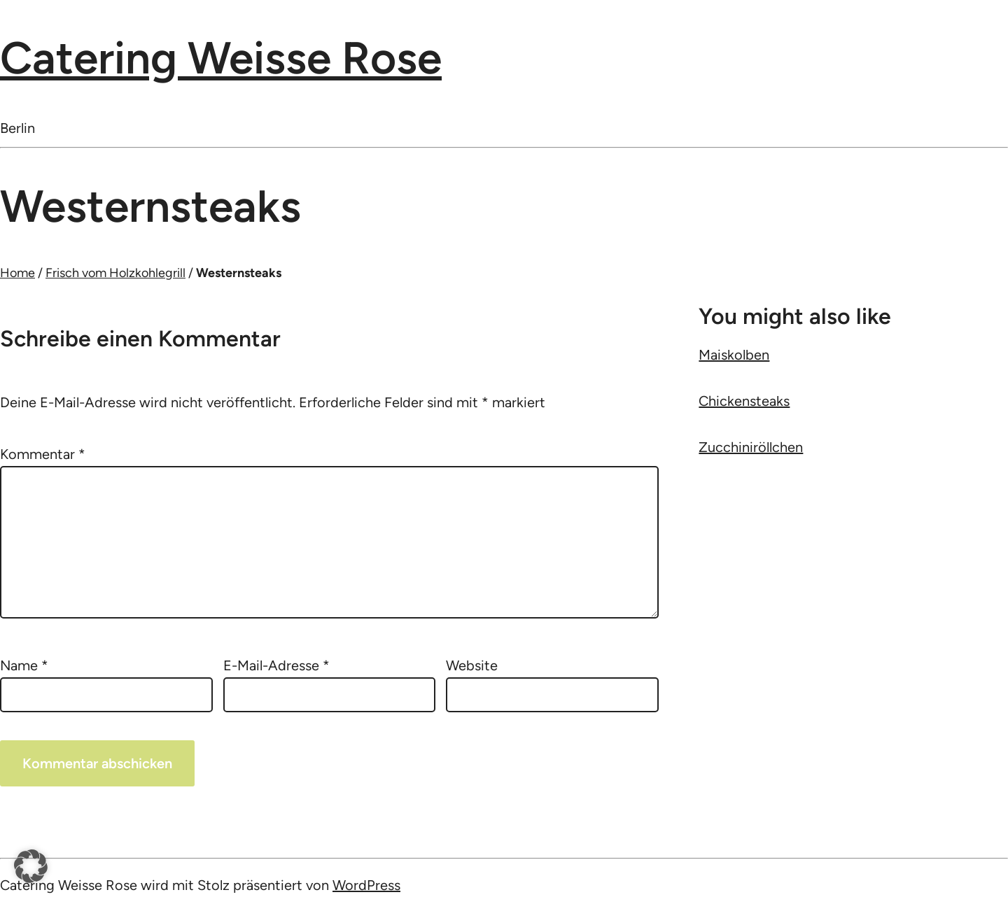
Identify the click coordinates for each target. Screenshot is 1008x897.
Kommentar (42, 454)
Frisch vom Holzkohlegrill (116, 273)
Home (17, 273)
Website (472, 665)
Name (24, 665)
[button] (31, 866)
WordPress (366, 885)
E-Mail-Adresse (276, 665)
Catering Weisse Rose (221, 58)
